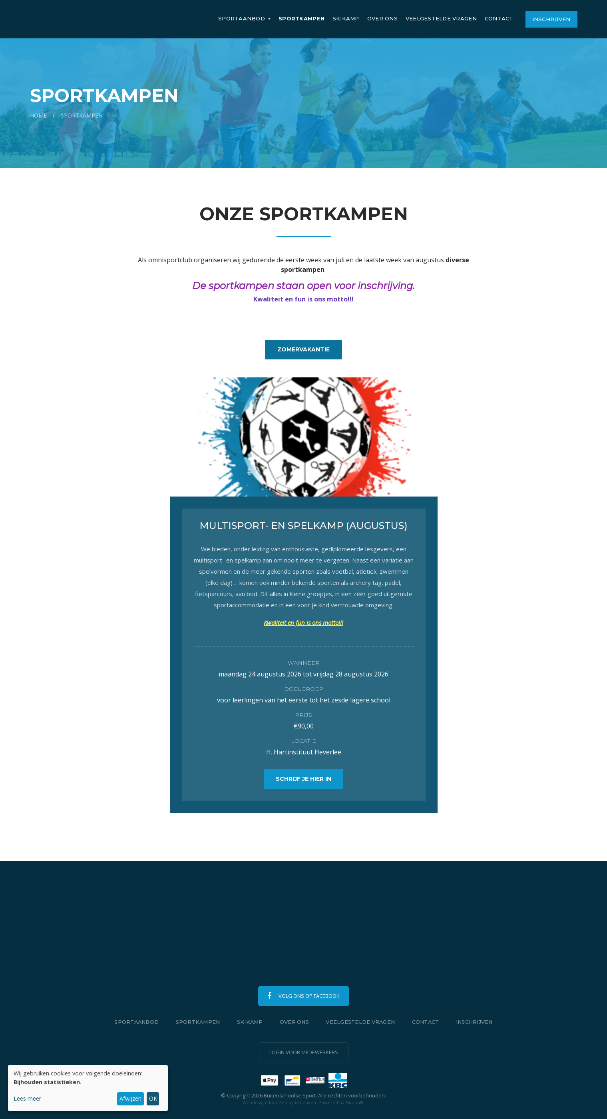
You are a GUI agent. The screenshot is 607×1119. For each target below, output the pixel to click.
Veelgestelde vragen (441, 18)
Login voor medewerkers (303, 1052)
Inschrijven (551, 19)
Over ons (382, 18)
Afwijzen (130, 1098)
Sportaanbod (242, 18)
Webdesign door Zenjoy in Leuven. (280, 1102)
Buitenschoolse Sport (91, 19)
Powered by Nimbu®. (341, 1102)
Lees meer (27, 1098)
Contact (499, 18)
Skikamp (345, 18)
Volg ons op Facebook (303, 995)
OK (153, 1098)
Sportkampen (301, 18)
